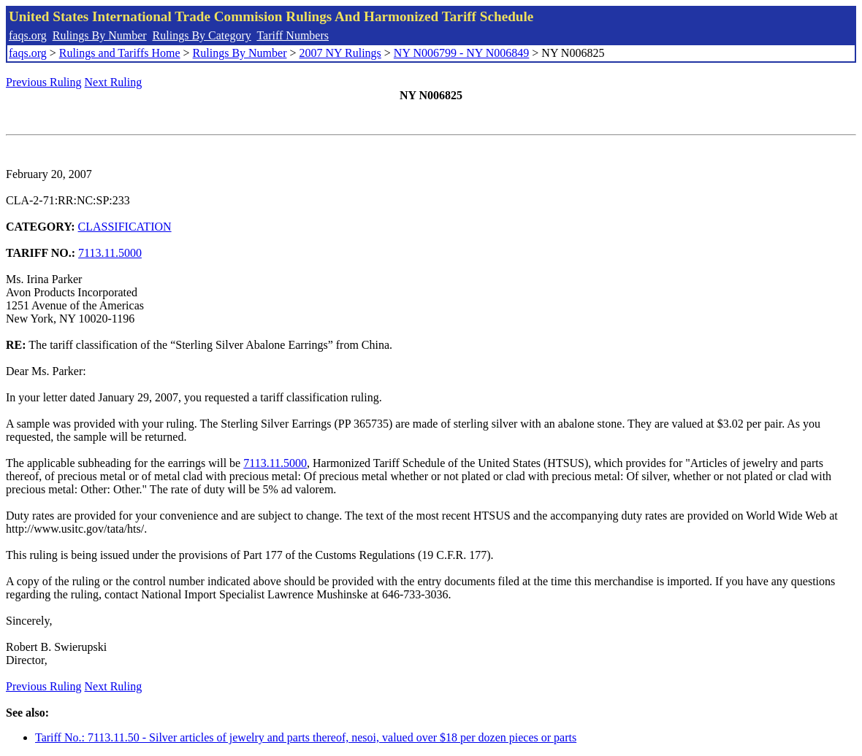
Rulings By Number (100, 35)
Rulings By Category (202, 35)
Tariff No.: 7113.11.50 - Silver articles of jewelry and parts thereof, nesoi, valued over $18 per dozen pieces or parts (305, 737)
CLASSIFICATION (125, 226)
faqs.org (28, 35)
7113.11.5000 (110, 253)
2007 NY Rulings (340, 53)
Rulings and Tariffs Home (119, 53)
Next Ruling (113, 82)
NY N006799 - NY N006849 (461, 53)
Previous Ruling (44, 82)
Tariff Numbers (292, 35)
